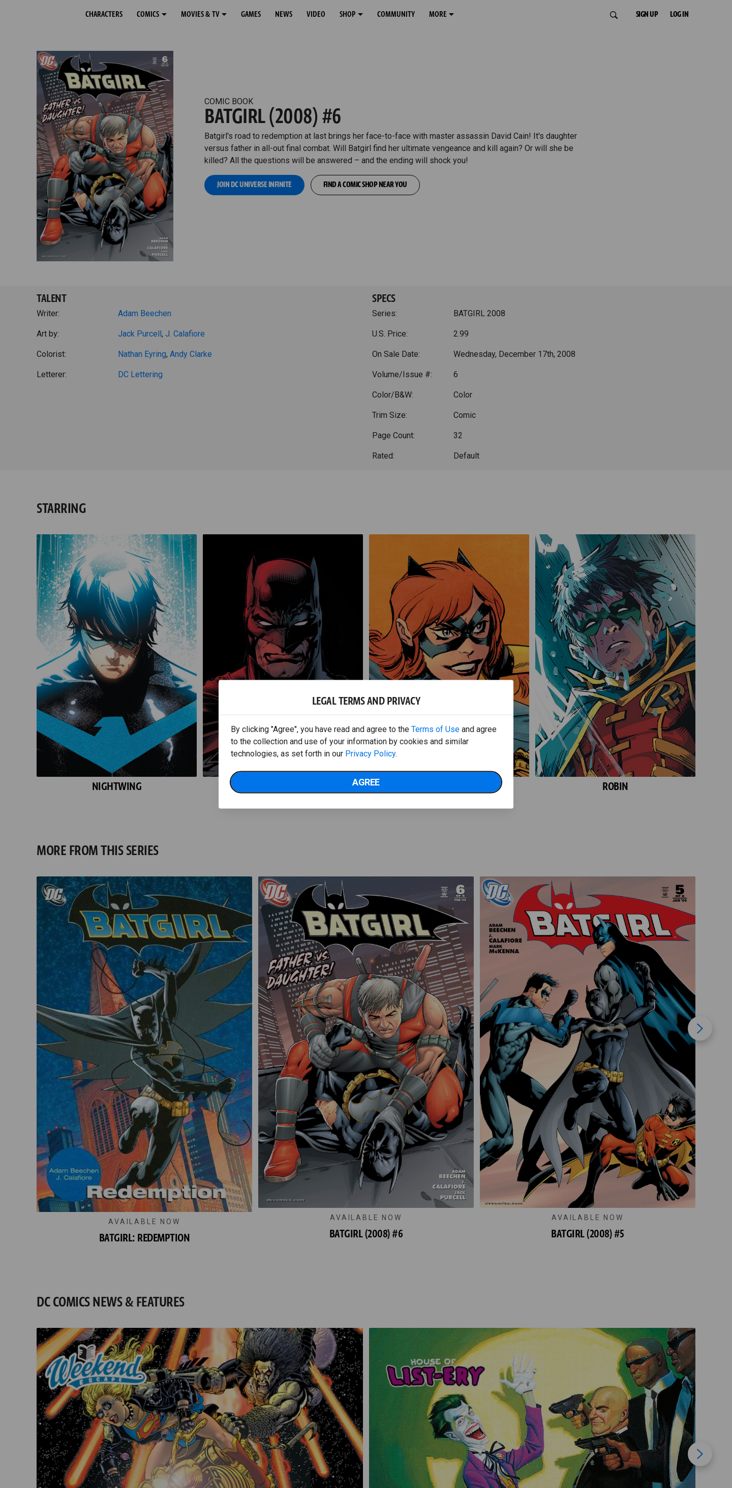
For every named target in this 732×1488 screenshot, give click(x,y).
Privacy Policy (370, 753)
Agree (366, 781)
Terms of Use (435, 729)
